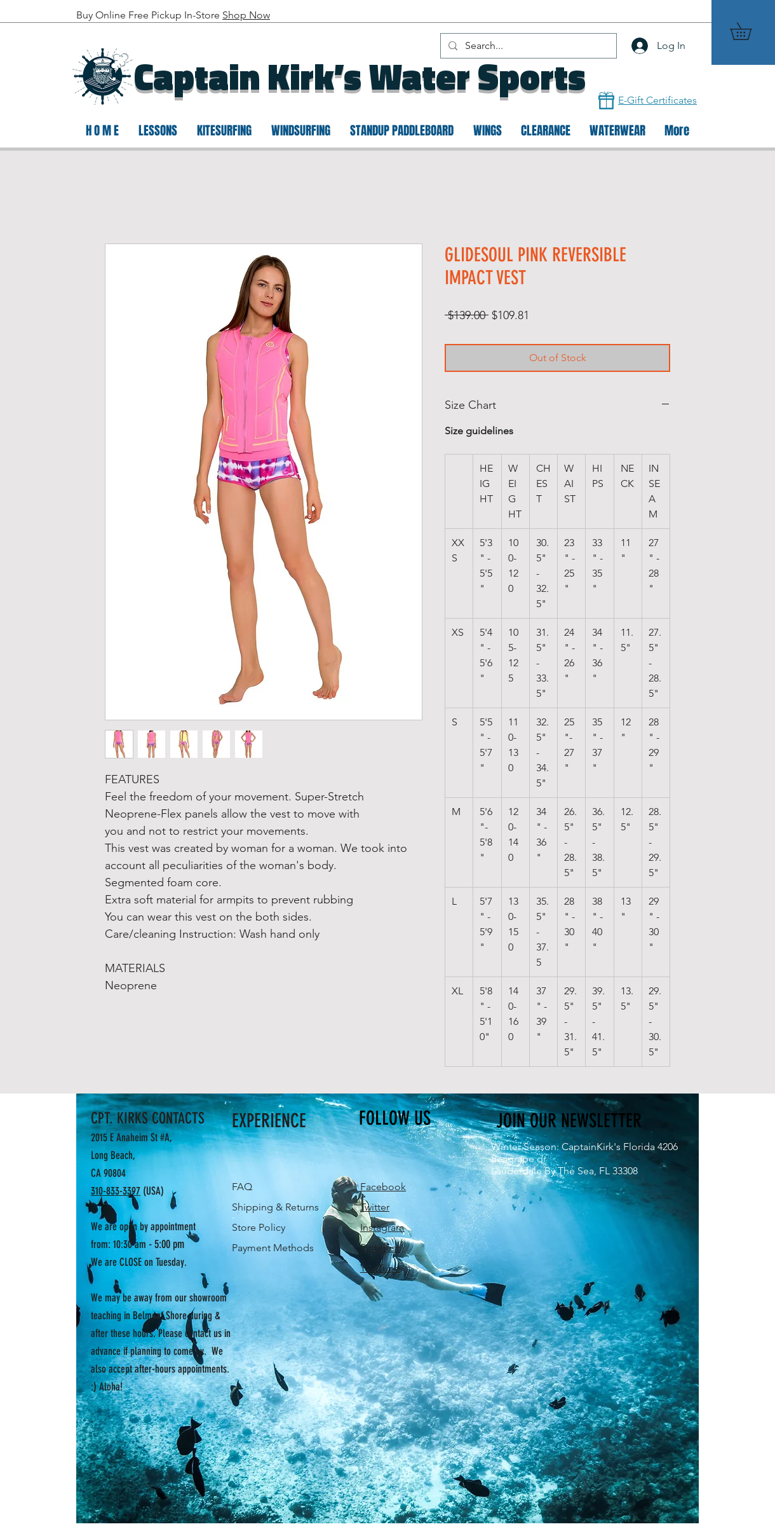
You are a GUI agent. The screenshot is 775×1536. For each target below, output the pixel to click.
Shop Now (246, 15)
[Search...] (527, 46)
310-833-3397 (115, 1190)
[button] (749, 31)
